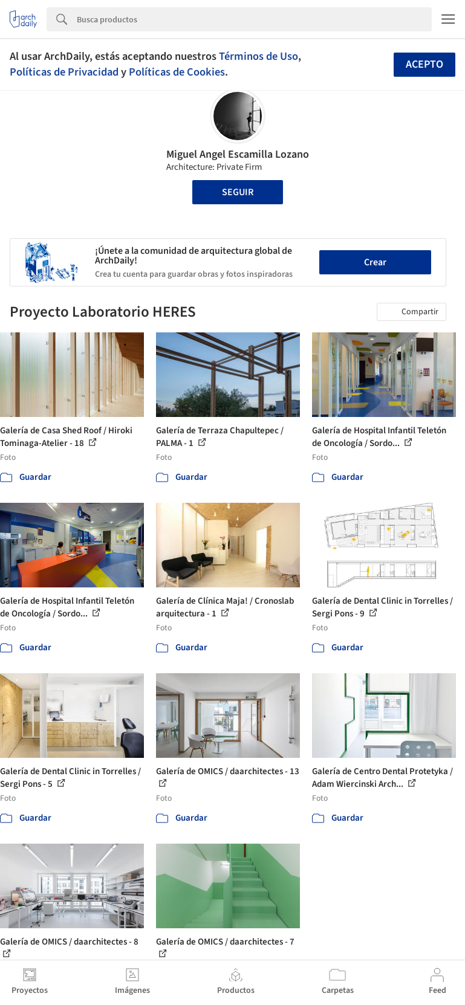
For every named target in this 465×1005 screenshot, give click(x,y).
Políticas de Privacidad (64, 72)
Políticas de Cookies (177, 72)
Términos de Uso (258, 56)
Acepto (424, 64)
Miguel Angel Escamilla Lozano (237, 154)
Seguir (237, 192)
